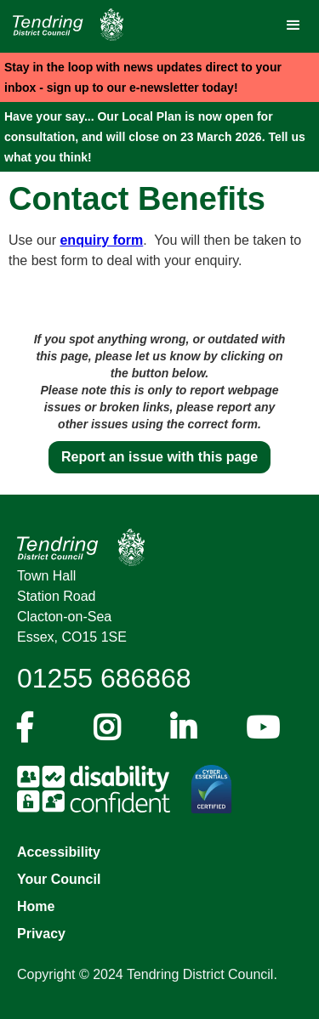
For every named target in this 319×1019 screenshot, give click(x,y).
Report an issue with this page (159, 457)
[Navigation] (64, 24)
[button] (293, 25)
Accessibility (58, 852)
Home (35, 906)
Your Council (58, 879)
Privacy (41, 933)
